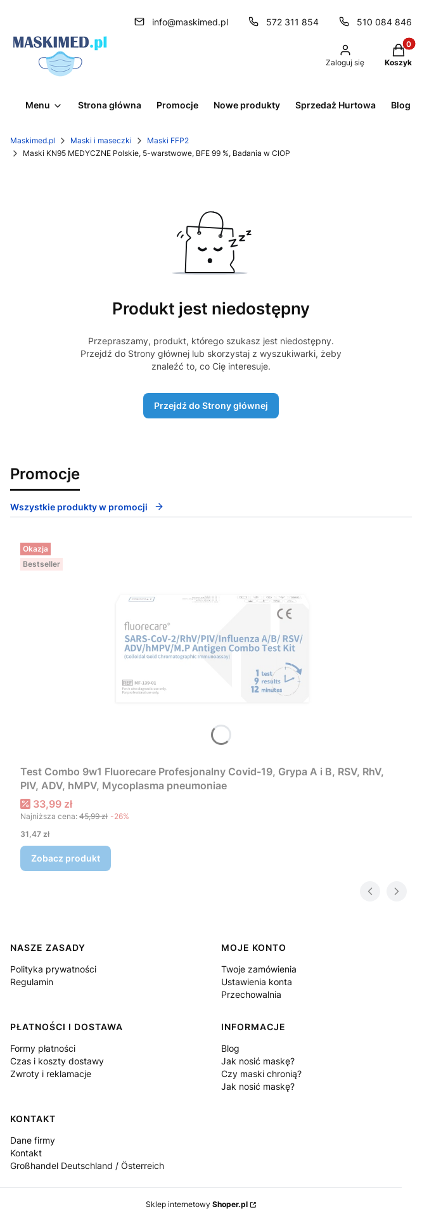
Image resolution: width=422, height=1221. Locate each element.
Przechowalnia (251, 994)
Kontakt (26, 1152)
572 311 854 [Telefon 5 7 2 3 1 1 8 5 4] (292, 21)
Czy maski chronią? (261, 1073)
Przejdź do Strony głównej (211, 405)
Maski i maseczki (101, 140)
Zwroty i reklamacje (50, 1073)
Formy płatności (42, 1048)
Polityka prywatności (53, 969)
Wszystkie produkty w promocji (87, 506)
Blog (230, 1048)
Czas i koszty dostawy (57, 1061)
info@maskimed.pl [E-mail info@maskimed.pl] (190, 21)
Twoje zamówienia (259, 969)
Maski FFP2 (168, 140)
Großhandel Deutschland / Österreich (87, 1165)
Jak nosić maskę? (258, 1061)
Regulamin (31, 981)
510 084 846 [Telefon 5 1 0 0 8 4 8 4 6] (384, 21)
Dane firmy (32, 1140)
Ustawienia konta (256, 981)
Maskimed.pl (32, 140)
